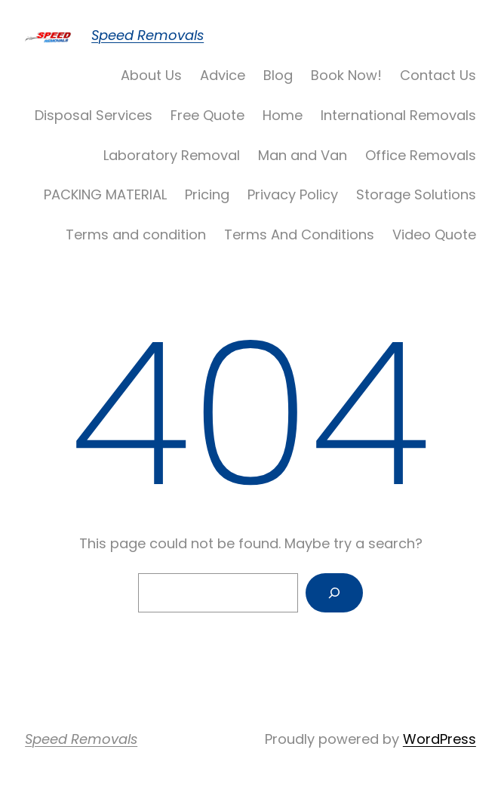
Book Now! (346, 75)
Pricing (207, 194)
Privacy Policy (292, 194)
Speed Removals (147, 35)
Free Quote (207, 115)
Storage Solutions (416, 194)
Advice (222, 75)
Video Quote (434, 234)
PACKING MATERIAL (105, 194)
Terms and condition (136, 234)
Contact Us (438, 75)
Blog (278, 75)
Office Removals (420, 155)
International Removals (398, 115)
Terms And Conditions (299, 234)
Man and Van (302, 155)
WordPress (439, 739)
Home (283, 115)
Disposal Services (93, 115)
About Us (151, 75)
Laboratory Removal (171, 155)
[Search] (334, 592)
